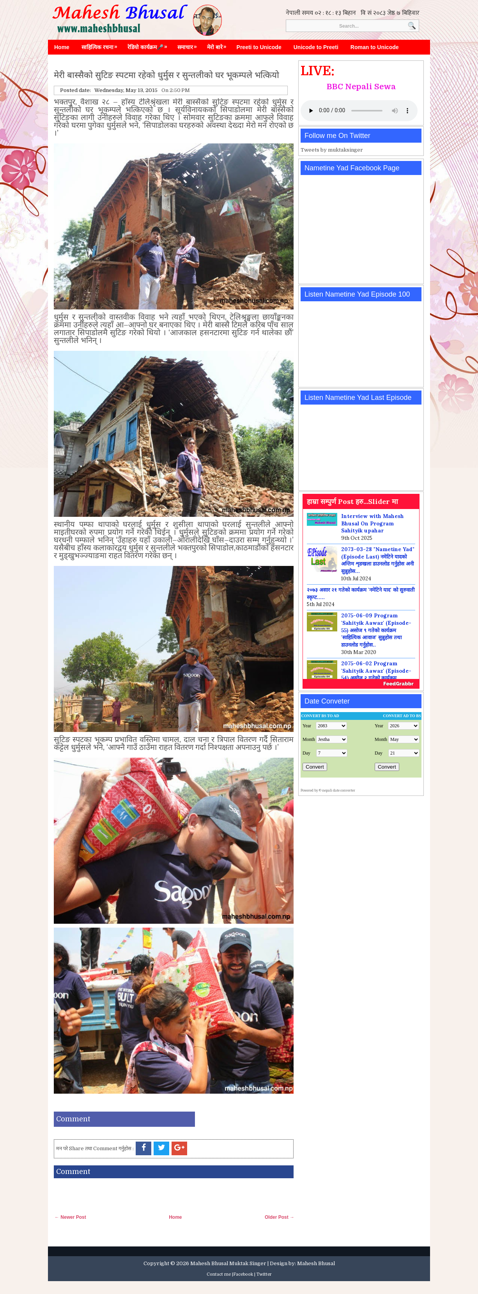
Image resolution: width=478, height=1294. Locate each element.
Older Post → (279, 1217)
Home (61, 47)
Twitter (264, 1274)
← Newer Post (70, 1217)
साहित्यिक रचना (101, 45)
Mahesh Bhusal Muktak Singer (228, 1263)
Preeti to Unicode (259, 47)
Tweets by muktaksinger (332, 150)
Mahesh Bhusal (316, 1263)
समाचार (189, 45)
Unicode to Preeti (316, 47)
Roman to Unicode (375, 47)
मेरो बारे (218, 45)
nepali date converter (338, 790)
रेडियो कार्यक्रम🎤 (149, 45)
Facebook (243, 1274)
